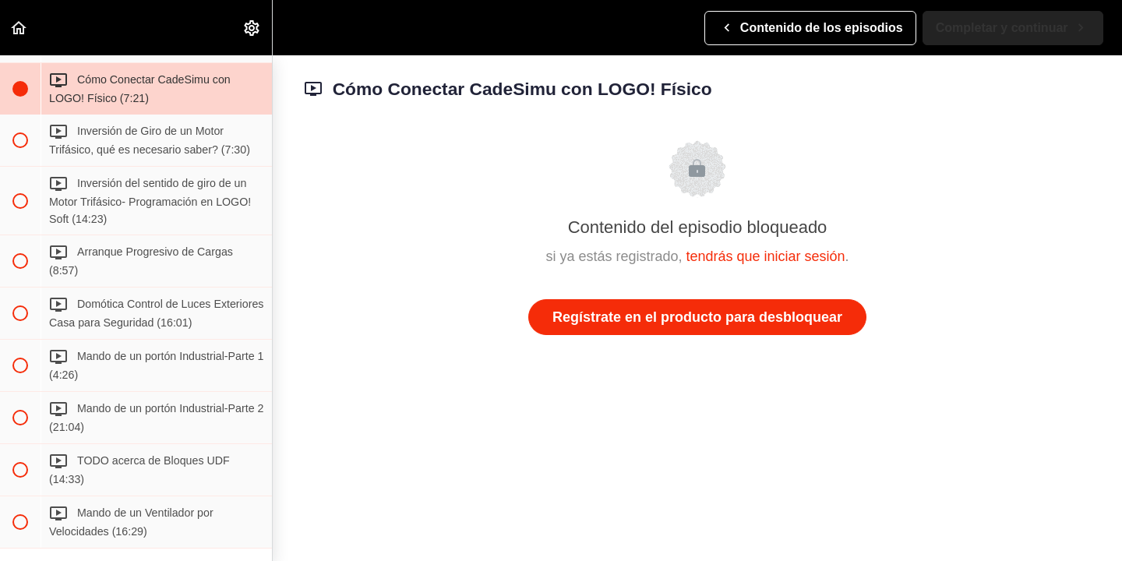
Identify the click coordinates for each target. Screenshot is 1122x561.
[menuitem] (252, 27)
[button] (19, 27)
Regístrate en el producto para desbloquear (697, 317)
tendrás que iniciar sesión (765, 256)
